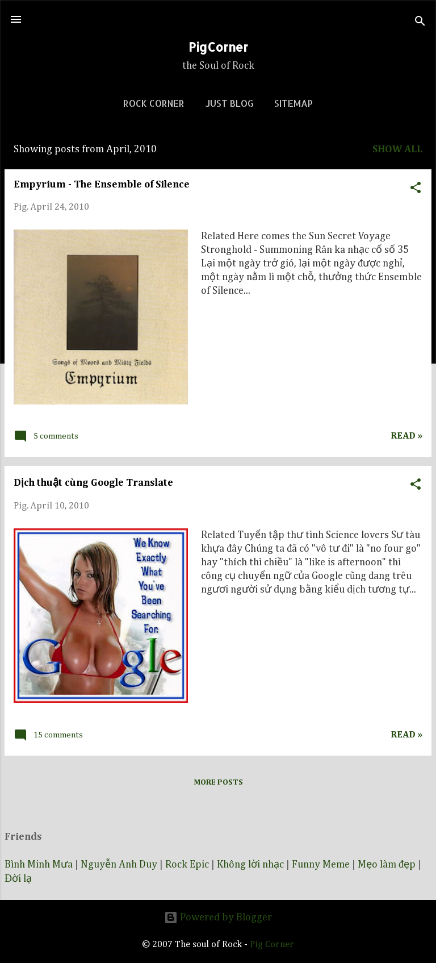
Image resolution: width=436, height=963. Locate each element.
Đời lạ (18, 879)
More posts (218, 782)
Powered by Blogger (218, 917)
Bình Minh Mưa (39, 865)
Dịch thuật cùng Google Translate (93, 483)
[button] (415, 186)
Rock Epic (187, 865)
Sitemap (293, 103)
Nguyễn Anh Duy (119, 865)
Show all (397, 149)
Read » (406, 436)
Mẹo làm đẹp (387, 865)
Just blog (229, 103)
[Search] (420, 23)
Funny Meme (321, 865)
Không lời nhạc (250, 865)
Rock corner (154, 103)
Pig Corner (272, 944)
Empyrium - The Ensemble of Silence (102, 185)
